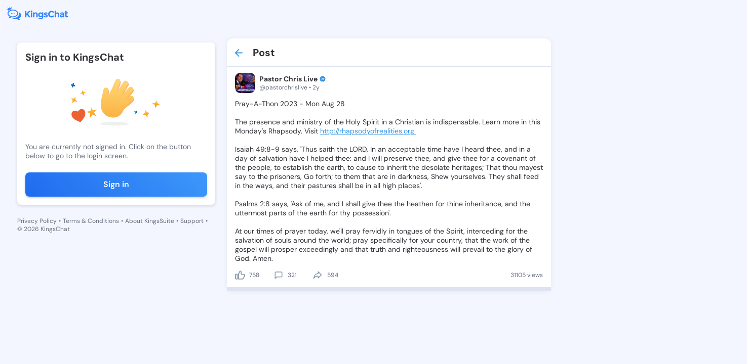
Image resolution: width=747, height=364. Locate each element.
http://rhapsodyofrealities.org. (368, 130)
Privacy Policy (37, 221)
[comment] (278, 275)
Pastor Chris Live (288, 78)
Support (192, 221)
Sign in (116, 184)
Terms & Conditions (91, 221)
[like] (240, 275)
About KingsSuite (149, 221)
